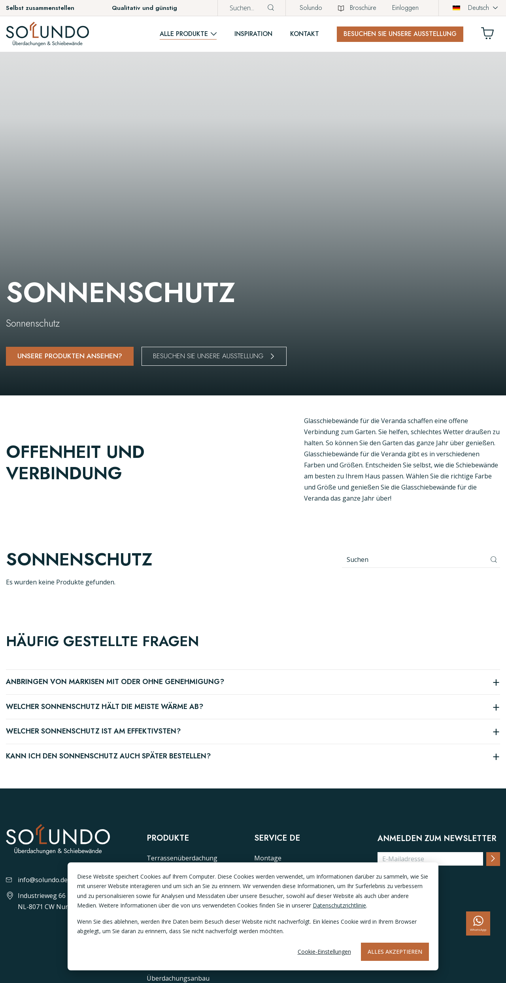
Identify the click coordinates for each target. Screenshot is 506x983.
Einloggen (405, 7)
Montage (267, 858)
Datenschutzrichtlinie (339, 905)
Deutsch (471, 7)
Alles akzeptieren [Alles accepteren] (395, 951)
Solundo (311, 7)
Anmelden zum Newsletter (437, 839)
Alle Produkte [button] (184, 33)
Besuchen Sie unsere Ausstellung (400, 33)
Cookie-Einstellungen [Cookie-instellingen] (324, 951)
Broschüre (357, 7)
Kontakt (304, 33)
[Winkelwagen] (490, 35)
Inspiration (253, 33)
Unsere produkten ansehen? (70, 356)
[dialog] (253, 916)
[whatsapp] (478, 923)
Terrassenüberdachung (182, 858)
